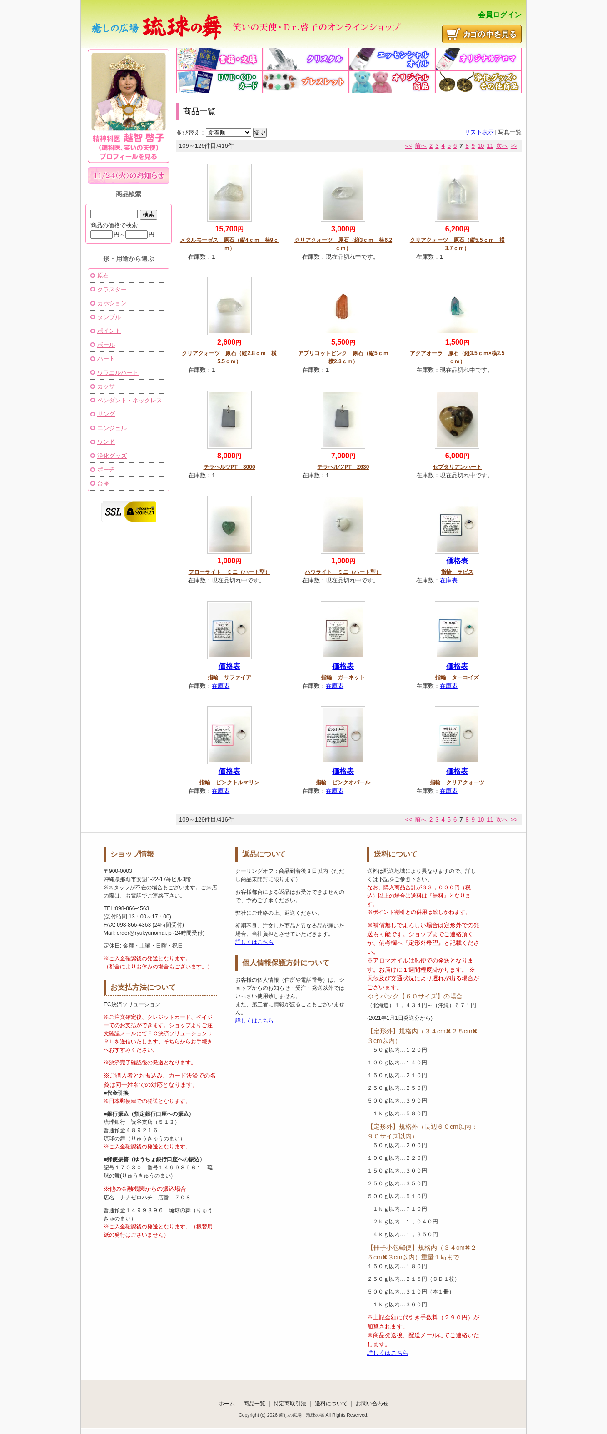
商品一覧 (254, 1403)
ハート (106, 358)
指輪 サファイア (229, 677)
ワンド (106, 441)
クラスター (112, 289)
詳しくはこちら (254, 942)
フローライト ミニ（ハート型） (229, 572)
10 (481, 145)
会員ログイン (500, 15)
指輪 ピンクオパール (343, 782)
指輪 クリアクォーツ (457, 782)
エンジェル (112, 428)
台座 (103, 483)
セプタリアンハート (457, 467)
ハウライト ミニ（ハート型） (343, 572)
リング (106, 414)
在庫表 (449, 580)
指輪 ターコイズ (457, 677)
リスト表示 (479, 132)
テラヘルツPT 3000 (229, 467)
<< (408, 145)
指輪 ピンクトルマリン (229, 782)
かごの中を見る (482, 34)
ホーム (227, 1403)
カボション (112, 303)
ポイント (109, 330)
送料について (331, 1403)
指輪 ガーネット (343, 677)
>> (514, 145)
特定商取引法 (290, 1403)
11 (490, 145)
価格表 (457, 561)
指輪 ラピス (457, 572)
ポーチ (106, 469)
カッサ (106, 386)
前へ (421, 145)
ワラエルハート (118, 372)
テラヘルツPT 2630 (343, 467)
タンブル (109, 317)
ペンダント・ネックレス (129, 400)
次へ (502, 145)
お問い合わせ (372, 1403)
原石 (103, 275)
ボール (106, 344)
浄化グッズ (112, 455)
